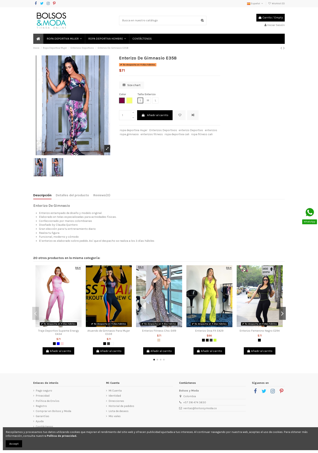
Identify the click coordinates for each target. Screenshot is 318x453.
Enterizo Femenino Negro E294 (260, 330)
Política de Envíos (47, 401)
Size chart (132, 85)
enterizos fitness (152, 134)
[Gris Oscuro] (108, 343)
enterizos (211, 130)
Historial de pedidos (121, 406)
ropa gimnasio (129, 134)
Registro (41, 406)
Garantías (42, 416)
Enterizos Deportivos (163, 130)
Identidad (115, 395)
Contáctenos (44, 426)
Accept (14, 443)
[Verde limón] (215, 340)
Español (255, 3)
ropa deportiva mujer (133, 130)
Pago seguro (44, 390)
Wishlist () (276, 3)
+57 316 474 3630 (194, 402)
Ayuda (40, 421)
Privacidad (42, 395)
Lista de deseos (119, 411)
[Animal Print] (158, 340)
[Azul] (58, 343)
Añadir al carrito (154, 115)
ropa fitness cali (202, 134)
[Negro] (54, 343)
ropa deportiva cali (176, 134)
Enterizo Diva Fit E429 (209, 330)
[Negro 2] (207, 340)
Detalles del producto (72, 195)
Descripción (42, 195)
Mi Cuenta (115, 390)
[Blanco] (112, 343)
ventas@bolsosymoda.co (200, 408)
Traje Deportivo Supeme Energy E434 (58, 332)
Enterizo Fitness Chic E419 (159, 330)
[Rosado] (62, 343)
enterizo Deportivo (191, 130)
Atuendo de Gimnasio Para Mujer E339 (108, 332)
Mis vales (115, 416)
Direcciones (116, 401)
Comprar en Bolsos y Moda (53, 411)
